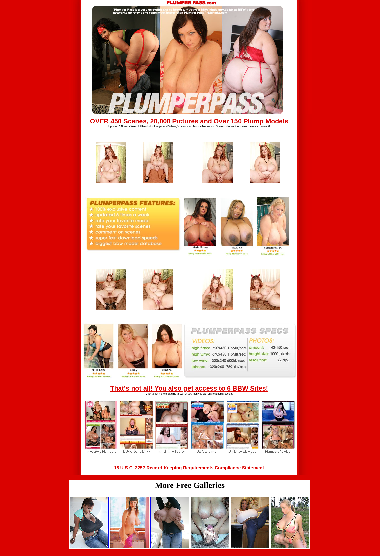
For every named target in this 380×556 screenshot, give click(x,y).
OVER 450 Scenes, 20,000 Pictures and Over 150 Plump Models (189, 121)
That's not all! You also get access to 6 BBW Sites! (189, 388)
